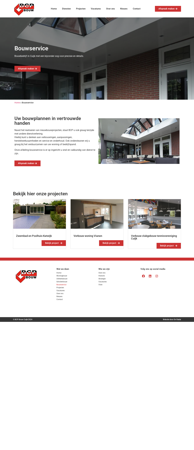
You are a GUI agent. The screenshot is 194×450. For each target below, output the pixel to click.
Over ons (110, 8)
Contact (136, 8)
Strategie (102, 279)
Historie (101, 276)
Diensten (66, 8)
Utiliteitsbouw (61, 279)
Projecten (81, 8)
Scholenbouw (61, 282)
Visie (100, 285)
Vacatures (96, 8)
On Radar (177, 319)
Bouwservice (61, 285)
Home (54, 8)
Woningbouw (61, 276)
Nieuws (124, 8)
